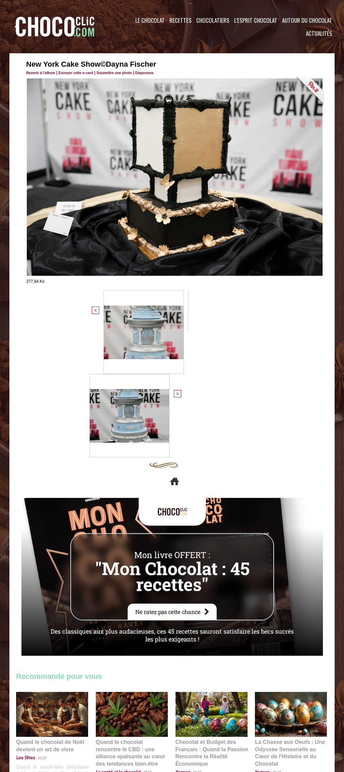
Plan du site (191, 731)
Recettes (180, 20)
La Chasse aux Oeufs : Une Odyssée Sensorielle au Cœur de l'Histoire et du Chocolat (288, 622)
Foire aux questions (274, 731)
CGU (105, 731)
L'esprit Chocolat (255, 20)
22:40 (274, 637)
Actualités (319, 33)
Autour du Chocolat (307, 20)
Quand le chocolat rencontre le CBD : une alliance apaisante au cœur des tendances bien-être (131, 622)
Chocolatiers (212, 20)
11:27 (38, 630)
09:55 (142, 637)
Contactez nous (36, 731)
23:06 (195, 643)
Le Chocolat (150, 20)
